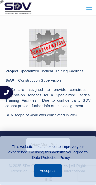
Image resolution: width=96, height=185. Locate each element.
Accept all (48, 170)
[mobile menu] (89, 7)
